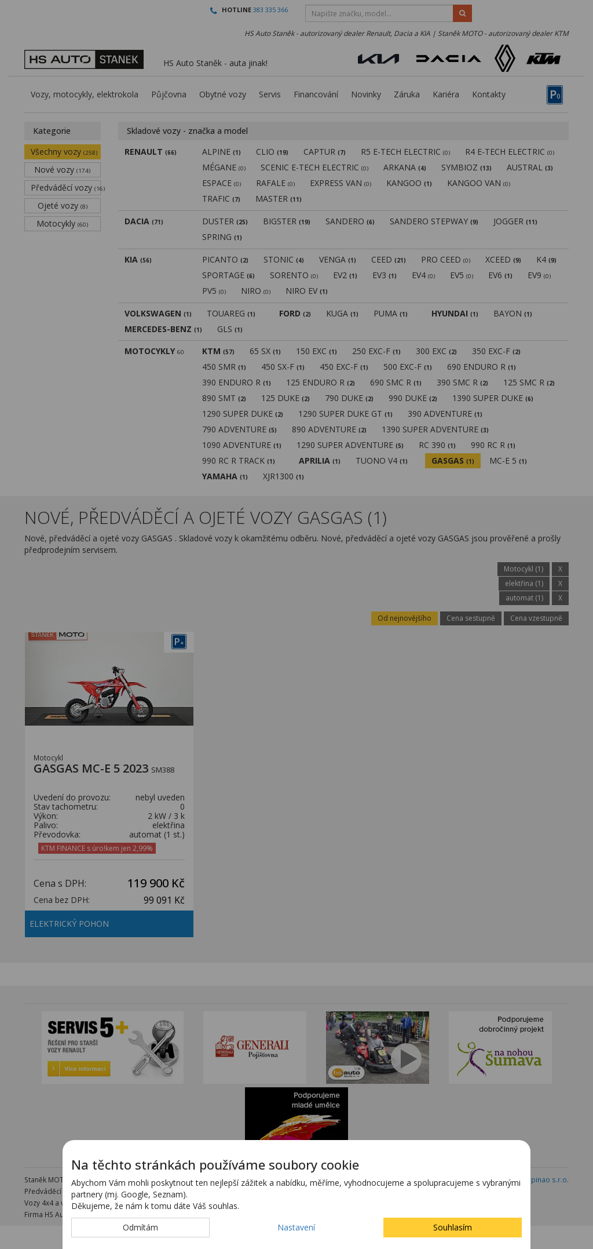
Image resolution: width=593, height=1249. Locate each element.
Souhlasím (452, 1227)
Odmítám (140, 1227)
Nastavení (296, 1227)
